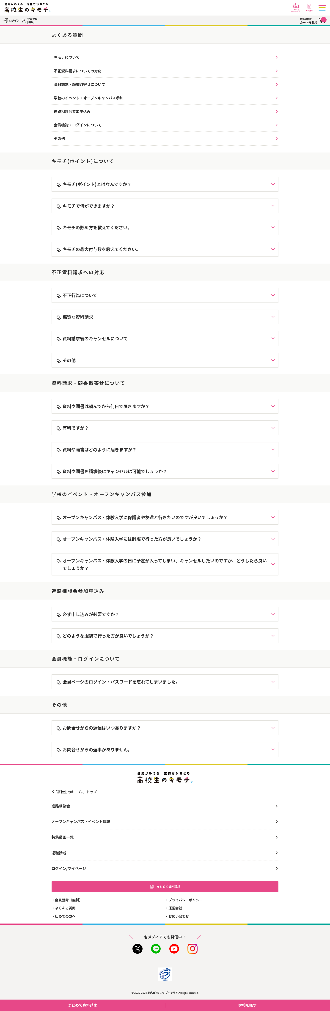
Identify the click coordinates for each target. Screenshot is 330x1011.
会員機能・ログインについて (78, 125)
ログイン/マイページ (69, 868)
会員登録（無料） (68, 899)
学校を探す (282, 1005)
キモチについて (67, 57)
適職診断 (59, 853)
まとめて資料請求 (165, 886)
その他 (59, 138)
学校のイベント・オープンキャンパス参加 (88, 98)
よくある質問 (65, 907)
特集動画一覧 (63, 837)
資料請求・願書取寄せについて (79, 84)
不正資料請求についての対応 (78, 71)
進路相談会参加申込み (72, 111)
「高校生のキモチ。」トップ (75, 791)
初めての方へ (65, 916)
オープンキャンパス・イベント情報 (81, 821)
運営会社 (175, 907)
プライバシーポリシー (185, 899)
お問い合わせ (178, 916)
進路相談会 (61, 806)
